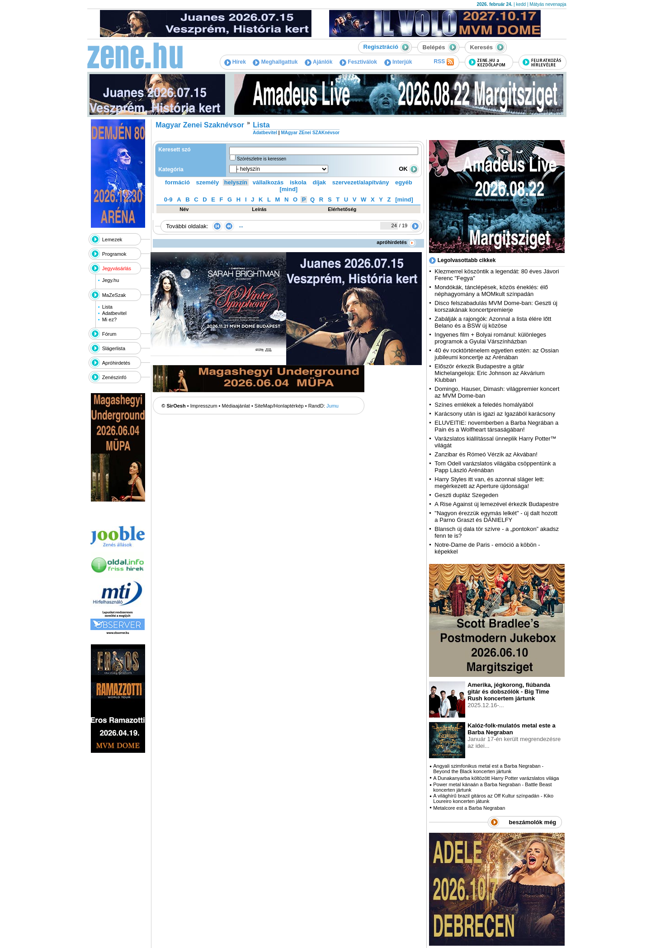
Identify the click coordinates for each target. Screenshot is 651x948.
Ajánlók (318, 62)
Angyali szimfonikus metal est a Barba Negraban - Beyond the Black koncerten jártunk (488, 768)
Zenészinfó (114, 377)
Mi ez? (109, 319)
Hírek (235, 62)
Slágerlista (113, 348)
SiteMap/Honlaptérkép (279, 405)
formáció (177, 182)
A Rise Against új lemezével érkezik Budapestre (496, 504)
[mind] (288, 189)
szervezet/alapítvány (360, 182)
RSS (443, 62)
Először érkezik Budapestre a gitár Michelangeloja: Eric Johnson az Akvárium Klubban (489, 373)
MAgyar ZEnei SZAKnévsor (310, 132)
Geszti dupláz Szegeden (466, 495)
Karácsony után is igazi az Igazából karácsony (494, 413)
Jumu (332, 405)
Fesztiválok (358, 62)
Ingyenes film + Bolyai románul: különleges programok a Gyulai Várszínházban (490, 338)
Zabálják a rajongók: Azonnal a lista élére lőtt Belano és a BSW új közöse (492, 322)
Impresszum (203, 405)
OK (409, 168)
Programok (114, 254)
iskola (298, 182)
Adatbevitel (114, 313)
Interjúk (398, 62)
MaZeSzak (114, 295)
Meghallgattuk (275, 62)
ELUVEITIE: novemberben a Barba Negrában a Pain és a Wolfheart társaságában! (496, 426)
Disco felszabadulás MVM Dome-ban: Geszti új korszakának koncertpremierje (495, 306)
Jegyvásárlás (116, 268)
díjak (319, 182)
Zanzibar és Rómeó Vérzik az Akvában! (486, 454)
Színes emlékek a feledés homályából (483, 404)
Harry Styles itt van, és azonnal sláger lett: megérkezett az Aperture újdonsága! (489, 482)
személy (207, 182)
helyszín (235, 182)
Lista (107, 307)
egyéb (403, 182)
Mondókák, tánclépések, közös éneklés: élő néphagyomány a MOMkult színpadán (491, 290)
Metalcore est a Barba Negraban (469, 808)
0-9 (168, 199)
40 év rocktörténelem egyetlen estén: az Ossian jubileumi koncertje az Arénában (496, 354)
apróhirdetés (396, 242)
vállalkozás (268, 182)
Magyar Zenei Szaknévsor (200, 125)
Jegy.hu (110, 280)
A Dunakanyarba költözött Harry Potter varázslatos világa (496, 778)
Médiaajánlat (236, 405)
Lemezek (112, 239)
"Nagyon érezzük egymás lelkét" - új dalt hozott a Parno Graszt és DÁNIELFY (495, 516)
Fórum (109, 334)
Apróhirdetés (116, 363)
